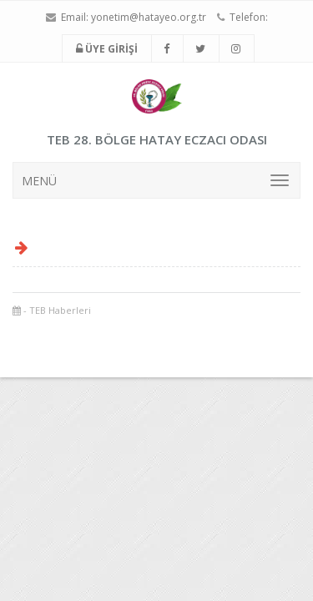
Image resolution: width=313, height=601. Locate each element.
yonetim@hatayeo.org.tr (148, 17)
